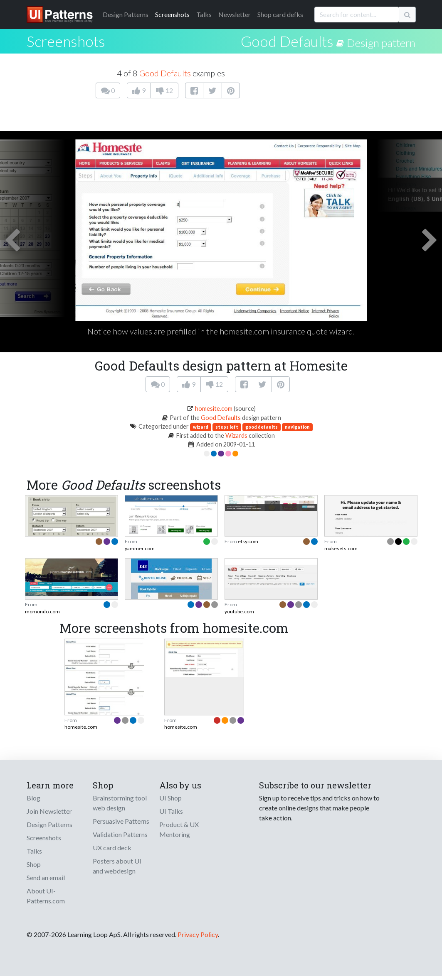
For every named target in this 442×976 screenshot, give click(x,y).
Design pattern (381, 42)
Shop (34, 864)
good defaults (261, 426)
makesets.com (341, 548)
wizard (200, 426)
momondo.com (42, 611)
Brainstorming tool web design (120, 803)
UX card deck (112, 848)
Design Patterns (49, 824)
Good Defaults (287, 41)
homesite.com (213, 408)
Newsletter (234, 14)
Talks (204, 14)
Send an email (46, 877)
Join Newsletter (49, 811)
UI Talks (171, 811)
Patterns (125, 14)
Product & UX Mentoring (179, 829)
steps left (226, 426)
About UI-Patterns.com (46, 896)
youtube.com (239, 611)
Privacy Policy (198, 934)
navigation (297, 426)
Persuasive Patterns (121, 821)
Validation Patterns (120, 834)
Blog (33, 798)
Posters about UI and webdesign (117, 866)
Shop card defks (280, 14)
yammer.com (140, 548)
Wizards (236, 435)
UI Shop (170, 798)
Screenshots (172, 14)
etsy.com (248, 541)
